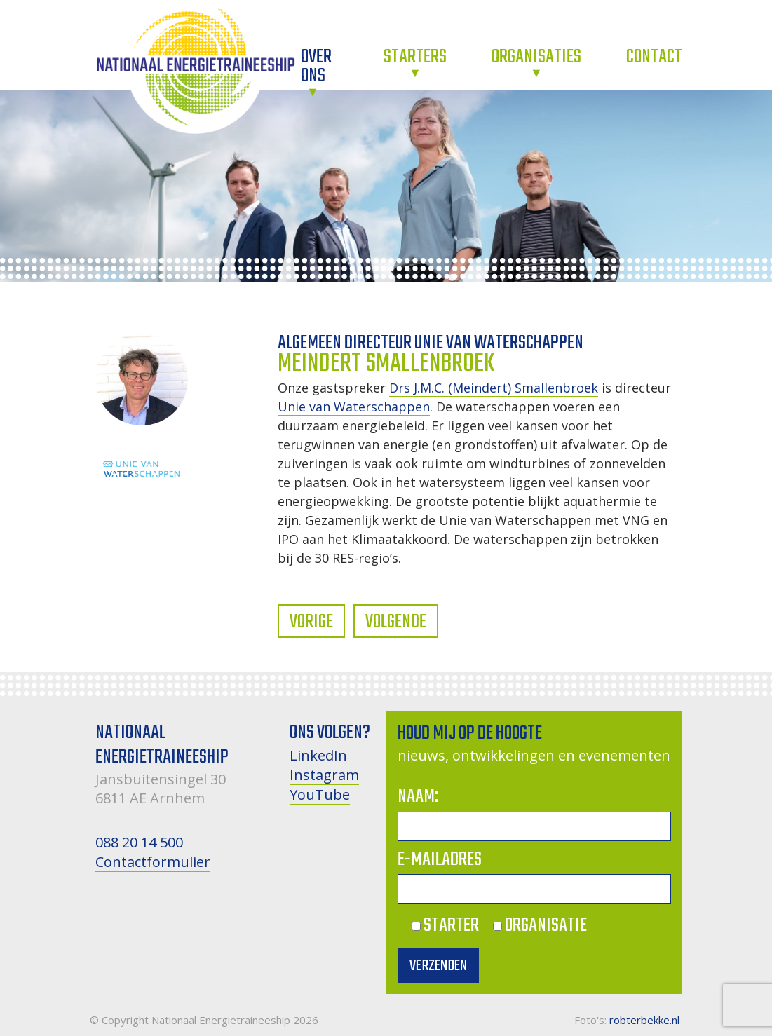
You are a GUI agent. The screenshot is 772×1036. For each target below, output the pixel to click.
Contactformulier (152, 861)
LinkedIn (318, 755)
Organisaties (536, 57)
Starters (415, 57)
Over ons (316, 66)
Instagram (324, 774)
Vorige (311, 622)
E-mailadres (440, 859)
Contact (654, 57)
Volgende (395, 622)
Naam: (418, 796)
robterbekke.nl (644, 1020)
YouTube (320, 794)
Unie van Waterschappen (354, 406)
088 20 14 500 (139, 842)
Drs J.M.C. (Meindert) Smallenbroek (493, 387)
